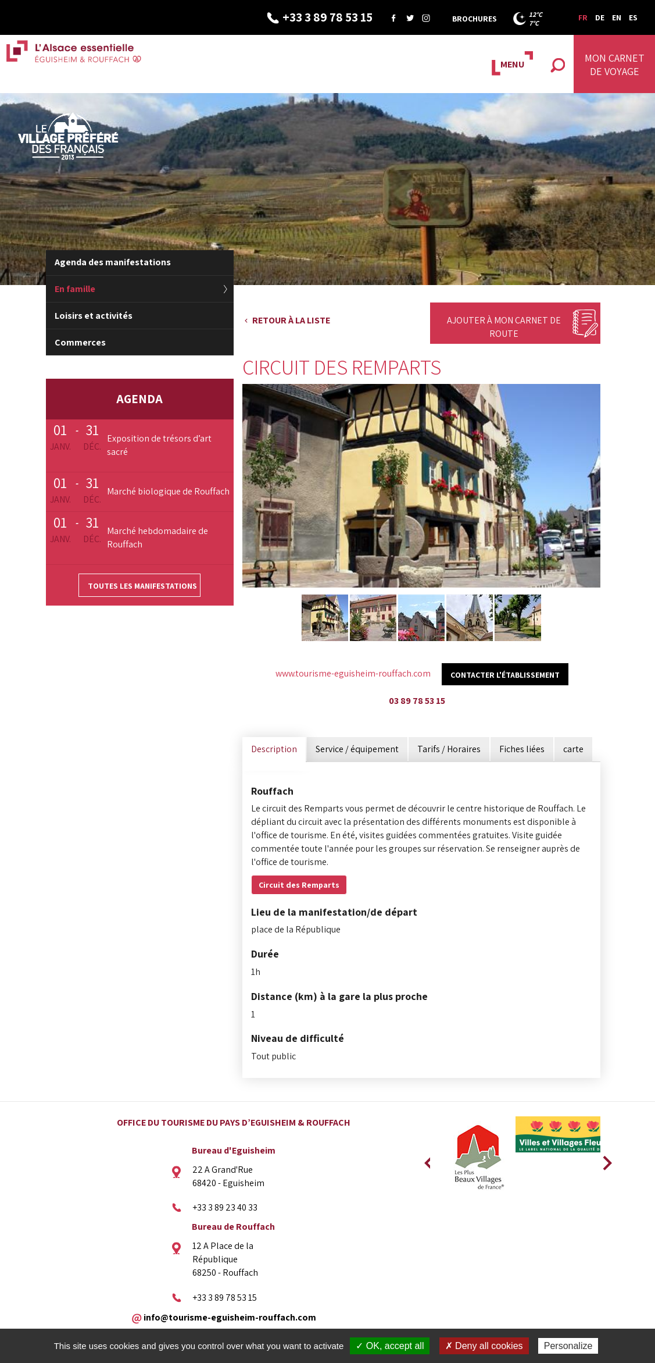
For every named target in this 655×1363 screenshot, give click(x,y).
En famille (75, 289)
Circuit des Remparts (299, 885)
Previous (427, 1159)
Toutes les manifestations (142, 586)
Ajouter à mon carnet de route (504, 327)
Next (603, 1159)
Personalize (568, 1346)
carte (573, 749)
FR (583, 17)
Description (274, 749)
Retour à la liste (291, 320)
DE (599, 17)
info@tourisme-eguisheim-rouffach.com (230, 1317)
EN (616, 17)
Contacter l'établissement (505, 675)
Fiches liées (522, 749)
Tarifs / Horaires (449, 749)
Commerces (80, 342)
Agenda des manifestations (113, 262)
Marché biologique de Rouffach (168, 491)
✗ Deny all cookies (484, 1346)
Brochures (474, 18)
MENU (512, 64)
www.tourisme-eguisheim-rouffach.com (353, 673)
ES (633, 17)
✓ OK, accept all (390, 1346)
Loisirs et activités (94, 315)
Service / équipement (357, 749)
